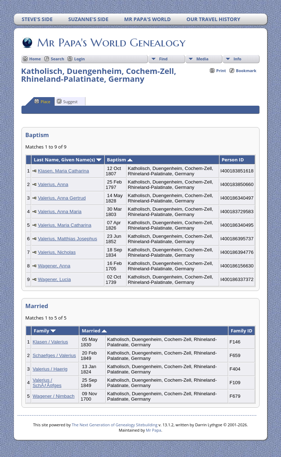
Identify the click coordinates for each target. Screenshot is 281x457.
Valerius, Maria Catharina (64, 225)
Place (42, 101)
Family (45, 330)
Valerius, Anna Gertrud (62, 198)
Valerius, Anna (53, 184)
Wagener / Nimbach (53, 396)
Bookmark (246, 70)
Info (237, 58)
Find (163, 58)
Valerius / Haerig (50, 369)
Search (57, 58)
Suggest (67, 101)
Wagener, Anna (54, 265)
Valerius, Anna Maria (60, 211)
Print (221, 70)
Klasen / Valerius (50, 342)
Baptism (120, 159)
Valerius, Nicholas (57, 252)
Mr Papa (153, 430)
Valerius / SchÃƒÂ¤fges (47, 382)
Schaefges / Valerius (54, 355)
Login (79, 58)
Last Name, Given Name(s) (68, 159)
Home (35, 58)
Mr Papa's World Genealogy (111, 42)
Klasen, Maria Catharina (63, 171)
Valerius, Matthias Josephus (67, 238)
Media (202, 58)
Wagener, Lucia (54, 279)
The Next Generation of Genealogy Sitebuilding (115, 424)
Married (94, 330)
